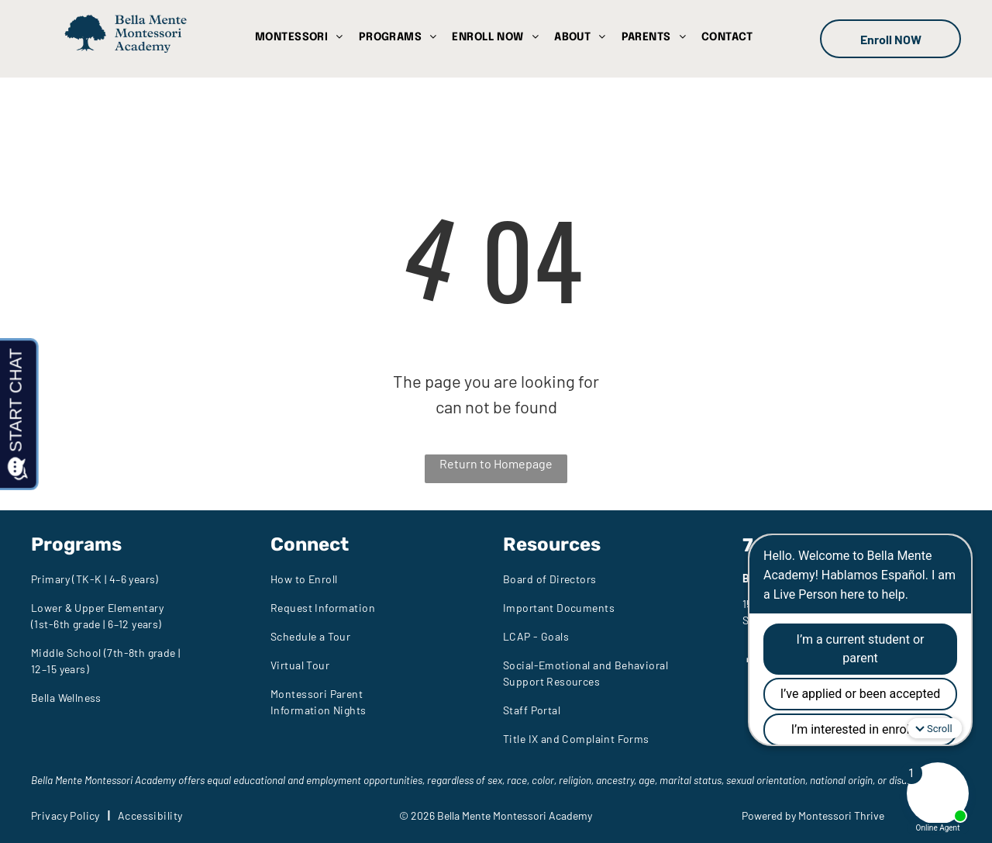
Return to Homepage (496, 463)
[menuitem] (299, 38)
